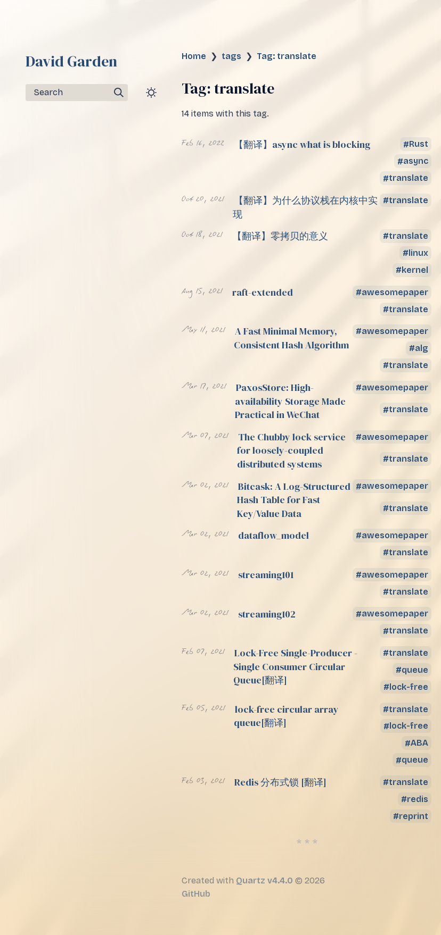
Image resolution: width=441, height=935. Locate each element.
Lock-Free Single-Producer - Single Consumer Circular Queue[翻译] (295, 666)
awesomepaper (395, 292)
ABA (419, 743)
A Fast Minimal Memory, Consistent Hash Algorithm (291, 338)
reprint (413, 816)
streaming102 (267, 614)
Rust (418, 144)
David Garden (71, 61)
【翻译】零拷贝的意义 (280, 236)
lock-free (408, 687)
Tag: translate (286, 56)
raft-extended (262, 292)
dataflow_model (273, 535)
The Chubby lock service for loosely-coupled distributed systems (291, 450)
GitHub (196, 894)
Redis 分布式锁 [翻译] (280, 782)
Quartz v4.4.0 (264, 880)
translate (408, 178)
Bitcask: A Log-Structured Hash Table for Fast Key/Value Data (293, 500)
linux (418, 253)
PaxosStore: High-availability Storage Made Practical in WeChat (290, 401)
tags (231, 56)
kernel (415, 270)
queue (415, 670)
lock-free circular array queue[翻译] (286, 716)
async (415, 161)
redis (417, 799)
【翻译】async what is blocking (302, 144)
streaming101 (265, 574)
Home (194, 56)
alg (421, 348)
